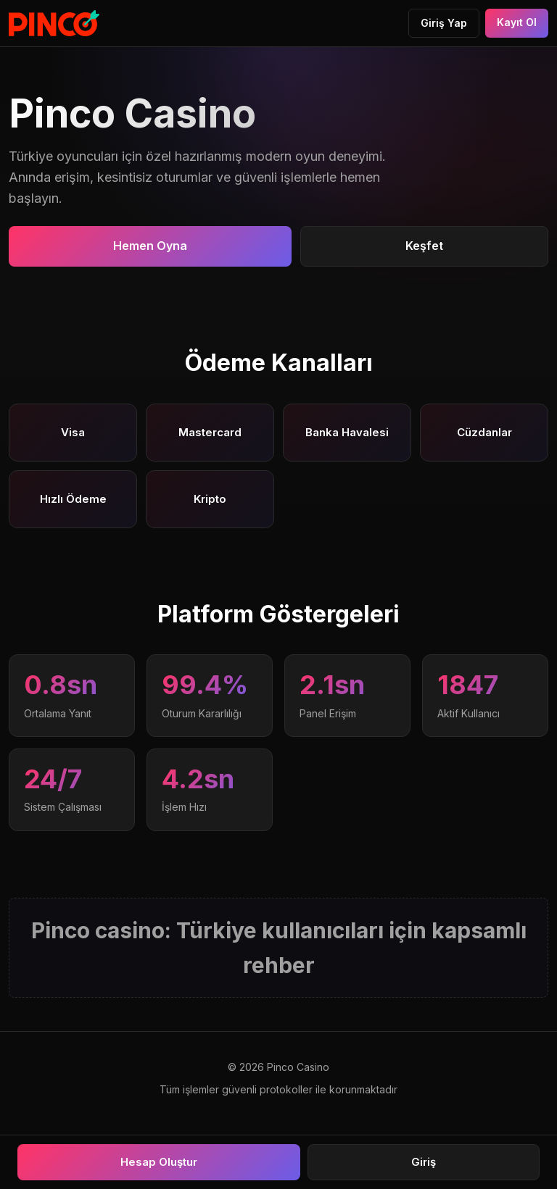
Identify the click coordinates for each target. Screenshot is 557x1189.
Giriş (423, 1162)
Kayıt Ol (517, 22)
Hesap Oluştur (158, 1162)
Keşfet (424, 245)
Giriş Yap (444, 23)
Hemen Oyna (150, 245)
